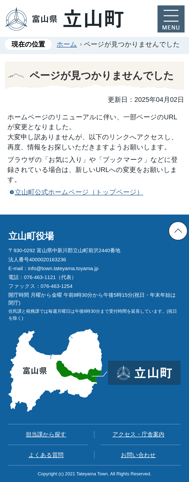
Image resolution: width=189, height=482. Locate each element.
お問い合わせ (138, 455)
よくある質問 (46, 455)
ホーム (67, 44)
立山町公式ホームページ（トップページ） (79, 192)
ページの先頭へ (178, 230)
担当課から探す (46, 434)
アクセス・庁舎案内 (138, 434)
